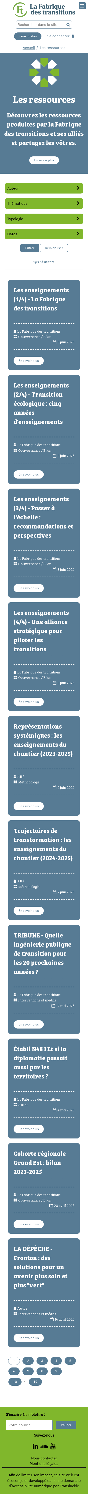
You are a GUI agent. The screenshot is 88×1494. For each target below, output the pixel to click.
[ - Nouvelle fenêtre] (52, 1447)
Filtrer (29, 248)
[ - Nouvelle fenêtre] (36, 1447)
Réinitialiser (54, 248)
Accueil (29, 47)
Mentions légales (44, 1463)
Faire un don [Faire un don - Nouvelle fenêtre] (28, 36)
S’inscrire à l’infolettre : (25, 1414)
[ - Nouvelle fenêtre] (45, 1447)
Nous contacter (44, 1458)
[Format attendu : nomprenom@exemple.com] (29, 1425)
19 (35, 1382)
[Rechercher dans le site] (40, 25)
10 (15, 1382)
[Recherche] (68, 25)
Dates (44, 234)
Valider (66, 1425)
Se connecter (60, 36)
